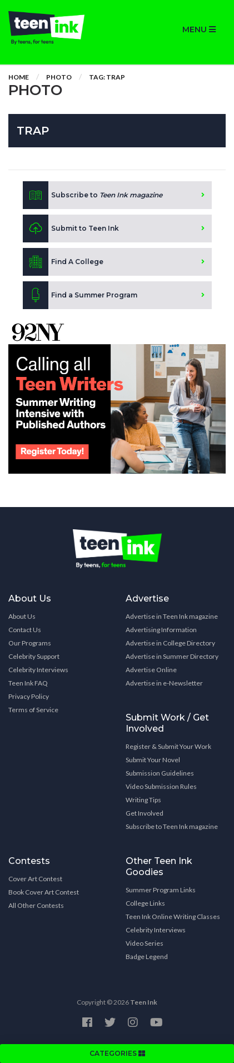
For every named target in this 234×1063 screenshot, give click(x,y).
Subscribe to (92, 195)
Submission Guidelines (160, 773)
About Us (22, 616)
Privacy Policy (28, 696)
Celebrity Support (33, 656)
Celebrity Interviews (38, 669)
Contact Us (24, 629)
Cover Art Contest (35, 879)
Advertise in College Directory (170, 643)
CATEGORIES (117, 1053)
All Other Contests (36, 905)
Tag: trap (107, 77)
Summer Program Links (161, 890)
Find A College (63, 262)
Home (18, 77)
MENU (199, 29)
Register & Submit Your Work (168, 746)
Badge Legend (147, 956)
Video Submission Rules (161, 786)
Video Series (144, 943)
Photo (59, 77)
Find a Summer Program (80, 295)
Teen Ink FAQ (28, 683)
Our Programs (29, 643)
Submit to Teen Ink (71, 228)
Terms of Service (33, 710)
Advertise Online (151, 669)
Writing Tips (143, 800)
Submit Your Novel (153, 760)
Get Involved (144, 813)
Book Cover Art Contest (43, 892)
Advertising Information (161, 629)
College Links (145, 903)
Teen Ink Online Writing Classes (173, 916)
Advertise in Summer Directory (172, 656)
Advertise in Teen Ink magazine (172, 616)
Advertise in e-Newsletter (164, 683)
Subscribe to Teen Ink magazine (172, 826)
